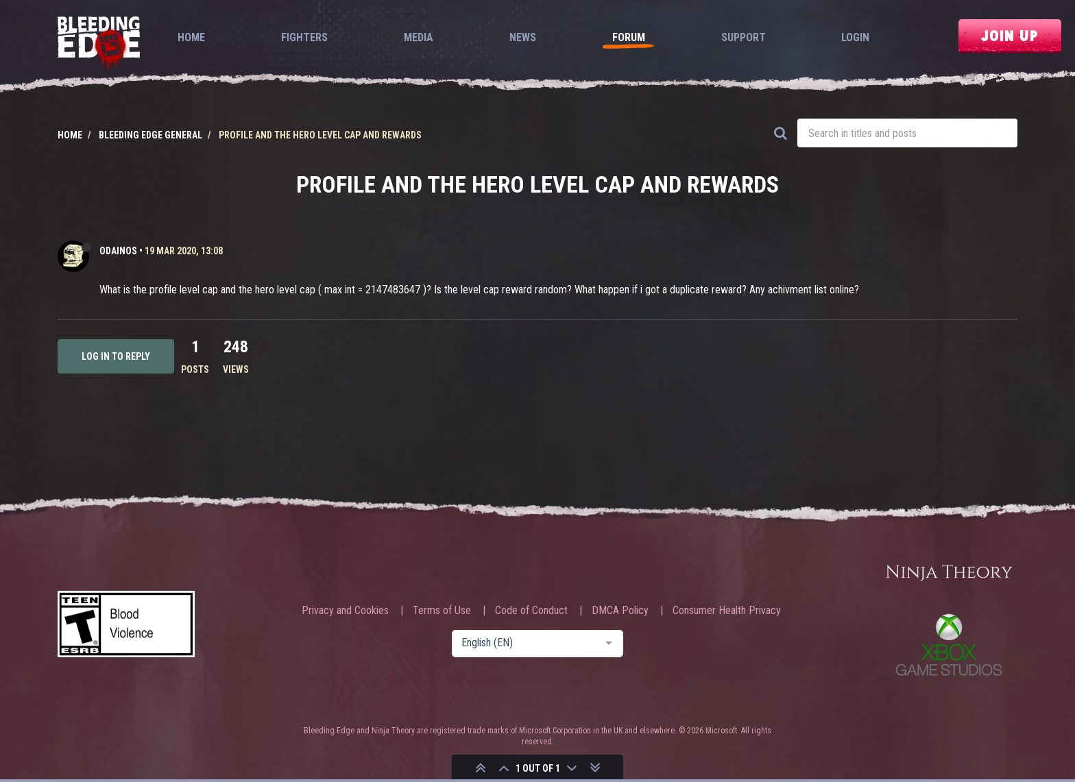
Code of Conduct (531, 610)
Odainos (118, 250)
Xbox (948, 644)
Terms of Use (442, 610)
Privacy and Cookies (345, 610)
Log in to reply (116, 356)
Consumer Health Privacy (727, 610)
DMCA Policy (620, 610)
